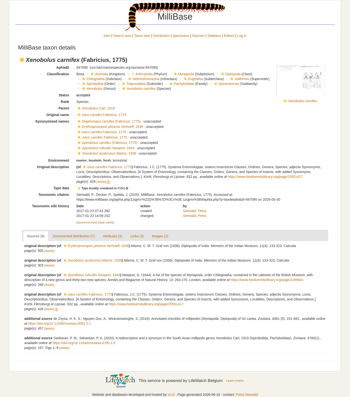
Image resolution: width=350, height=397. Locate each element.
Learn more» (235, 380)
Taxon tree (142, 36)
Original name (57, 115)
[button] (22, 60)
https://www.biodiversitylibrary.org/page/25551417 (265, 177)
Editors (229, 36)
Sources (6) (35, 236)
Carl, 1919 (95, 108)
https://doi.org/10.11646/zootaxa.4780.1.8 (83, 343)
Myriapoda (183, 74)
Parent (64, 108)
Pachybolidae (181, 84)
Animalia (98, 74)
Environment (58, 160)
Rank (65, 102)
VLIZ (171, 395)
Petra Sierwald (247, 395)
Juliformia (239, 79)
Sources (198, 36)
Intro (107, 36)
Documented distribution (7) (74, 236)
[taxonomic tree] (86, 222)
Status (64, 95)
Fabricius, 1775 (101, 115)
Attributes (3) (112, 236)
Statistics (214, 36)
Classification (58, 74)
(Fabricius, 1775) (108, 121)
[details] (101, 181)
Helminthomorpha (143, 79)
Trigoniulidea (133, 84)
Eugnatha (193, 79)
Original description (53, 167)
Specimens (181, 36)
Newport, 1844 (105, 148)
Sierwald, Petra (194, 211)
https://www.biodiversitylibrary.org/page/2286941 (267, 280)
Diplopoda (230, 74)
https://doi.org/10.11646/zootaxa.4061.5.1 (59, 323)
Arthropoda (141, 74)
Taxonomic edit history (50, 206)
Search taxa (122, 36)
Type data (61, 188)
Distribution (161, 36)
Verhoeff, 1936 (109, 127)
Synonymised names (52, 121)
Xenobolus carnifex (302, 101)
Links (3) (137, 236)
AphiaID (62, 67)
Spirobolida (92, 84)
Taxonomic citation (53, 195)
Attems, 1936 (106, 153)
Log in (241, 36)
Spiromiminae (226, 84)
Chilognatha (93, 79)
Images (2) (160, 236)
